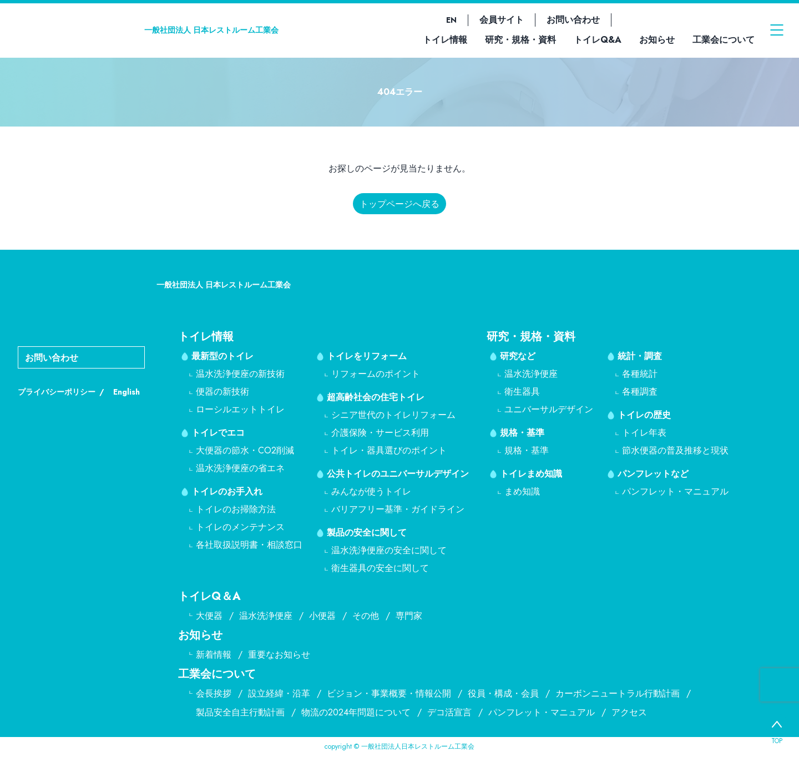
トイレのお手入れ (226, 491)
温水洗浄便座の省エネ (240, 468)
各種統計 (640, 373)
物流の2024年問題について (356, 712)
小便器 (322, 615)
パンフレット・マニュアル (675, 491)
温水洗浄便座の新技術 (240, 373)
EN (451, 20)
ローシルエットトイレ (240, 409)
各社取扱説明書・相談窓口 (249, 544)
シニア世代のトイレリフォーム (393, 414)
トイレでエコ (218, 432)
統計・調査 (640, 356)
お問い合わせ (573, 19)
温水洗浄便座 (531, 373)
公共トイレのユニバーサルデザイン (398, 473)
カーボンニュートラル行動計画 (617, 693)
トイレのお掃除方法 (236, 509)
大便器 (209, 615)
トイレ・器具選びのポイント (389, 450)
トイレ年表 (644, 432)
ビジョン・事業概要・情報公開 (389, 693)
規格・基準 (522, 432)
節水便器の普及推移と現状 (675, 450)
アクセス (629, 712)
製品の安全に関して (367, 532)
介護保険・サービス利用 (380, 432)
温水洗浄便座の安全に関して (389, 550)
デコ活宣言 (449, 712)
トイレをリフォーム (367, 356)
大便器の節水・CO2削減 (245, 450)
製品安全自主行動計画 (240, 712)
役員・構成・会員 (503, 693)
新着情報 (213, 654)
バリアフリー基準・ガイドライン (397, 509)
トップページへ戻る (399, 204)
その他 (365, 615)
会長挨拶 (213, 693)
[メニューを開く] (777, 30)
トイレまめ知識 (531, 473)
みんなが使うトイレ (371, 491)
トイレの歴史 (644, 414)
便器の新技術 (222, 391)
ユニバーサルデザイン (548, 409)
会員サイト (501, 19)
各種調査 (640, 391)
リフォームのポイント (375, 373)
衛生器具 (522, 391)
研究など (517, 356)
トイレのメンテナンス (240, 527)
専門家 (409, 615)
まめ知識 (522, 491)
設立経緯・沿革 (279, 693)
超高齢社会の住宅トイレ (375, 397)
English (126, 391)
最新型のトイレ (222, 356)
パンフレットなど (653, 473)
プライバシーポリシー (56, 391)
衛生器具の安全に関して (380, 568)
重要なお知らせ (279, 654)
